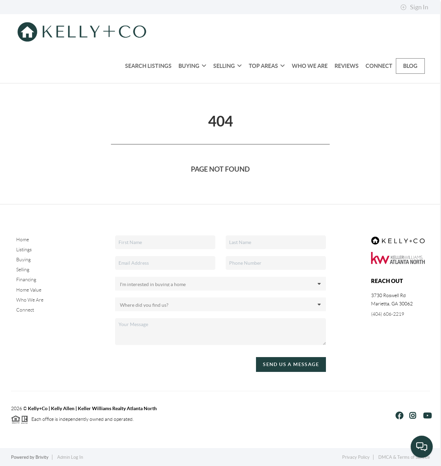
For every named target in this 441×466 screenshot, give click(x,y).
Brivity (42, 457)
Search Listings (148, 66)
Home (22, 239)
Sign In (414, 7)
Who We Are (310, 66)
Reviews (347, 66)
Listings (24, 249)
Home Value (28, 290)
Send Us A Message (291, 364)
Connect (379, 66)
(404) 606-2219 (387, 314)
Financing (26, 279)
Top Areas (267, 66)
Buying (192, 66)
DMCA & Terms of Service (404, 457)
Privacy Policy (356, 457)
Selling (227, 66)
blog (410, 66)
